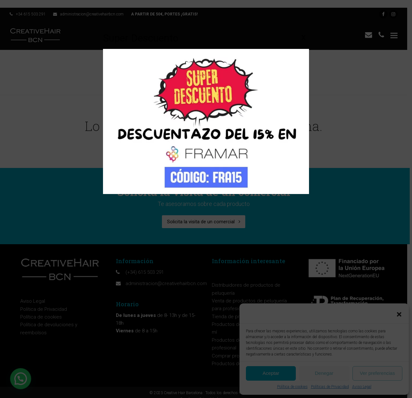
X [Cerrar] (304, 37)
